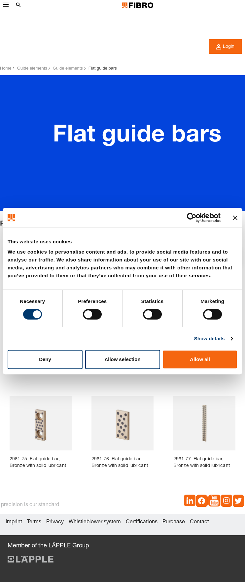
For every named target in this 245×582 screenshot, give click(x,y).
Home (6, 68)
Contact (199, 522)
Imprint (14, 522)
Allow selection (122, 359)
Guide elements (32, 68)
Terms (34, 522)
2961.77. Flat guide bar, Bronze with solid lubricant (201, 462)
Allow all (200, 359)
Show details (209, 338)
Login (225, 46)
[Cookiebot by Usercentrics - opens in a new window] (192, 218)
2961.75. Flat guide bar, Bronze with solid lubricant (38, 462)
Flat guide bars (102, 68)
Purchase (173, 522)
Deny (45, 359)
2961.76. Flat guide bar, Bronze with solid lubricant (119, 462)
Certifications (142, 522)
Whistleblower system (95, 522)
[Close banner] (235, 217)
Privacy (55, 522)
